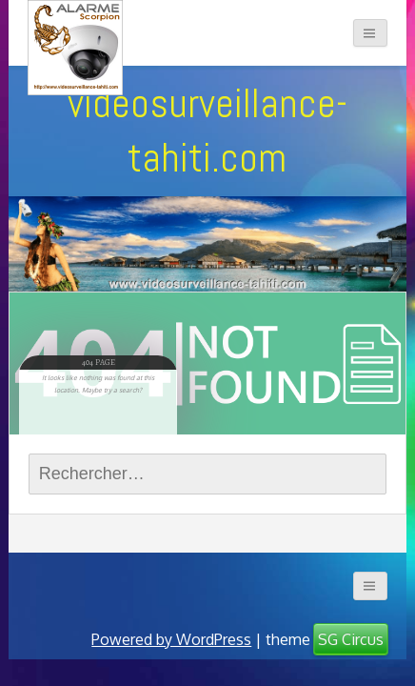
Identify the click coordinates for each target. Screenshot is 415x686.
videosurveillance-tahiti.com (207, 130)
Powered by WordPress (171, 639)
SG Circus (351, 639)
